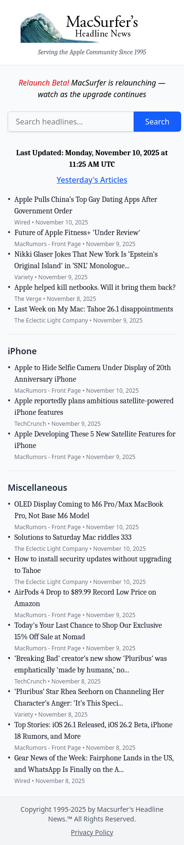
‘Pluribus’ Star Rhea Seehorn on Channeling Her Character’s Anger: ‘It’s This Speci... (89, 697)
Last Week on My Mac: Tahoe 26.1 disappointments (93, 309)
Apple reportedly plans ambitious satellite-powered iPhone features (93, 407)
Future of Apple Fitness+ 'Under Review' (77, 232)
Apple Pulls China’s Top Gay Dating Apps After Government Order (85, 205)
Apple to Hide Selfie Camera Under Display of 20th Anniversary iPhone (92, 373)
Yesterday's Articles (92, 179)
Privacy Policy (92, 832)
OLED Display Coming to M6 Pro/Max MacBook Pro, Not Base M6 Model (88, 510)
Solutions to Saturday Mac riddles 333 (73, 537)
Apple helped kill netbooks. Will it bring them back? (95, 287)
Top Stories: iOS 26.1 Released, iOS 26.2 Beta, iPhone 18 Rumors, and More (93, 731)
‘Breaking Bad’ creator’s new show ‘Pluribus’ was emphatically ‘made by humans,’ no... (90, 664)
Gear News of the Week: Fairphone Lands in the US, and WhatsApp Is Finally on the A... (93, 764)
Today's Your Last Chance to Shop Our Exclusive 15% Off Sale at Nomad (88, 631)
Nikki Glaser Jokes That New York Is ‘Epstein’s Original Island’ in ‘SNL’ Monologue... (86, 260)
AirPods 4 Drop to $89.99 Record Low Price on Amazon (85, 598)
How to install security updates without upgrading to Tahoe (93, 565)
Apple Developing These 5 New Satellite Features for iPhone (94, 440)
